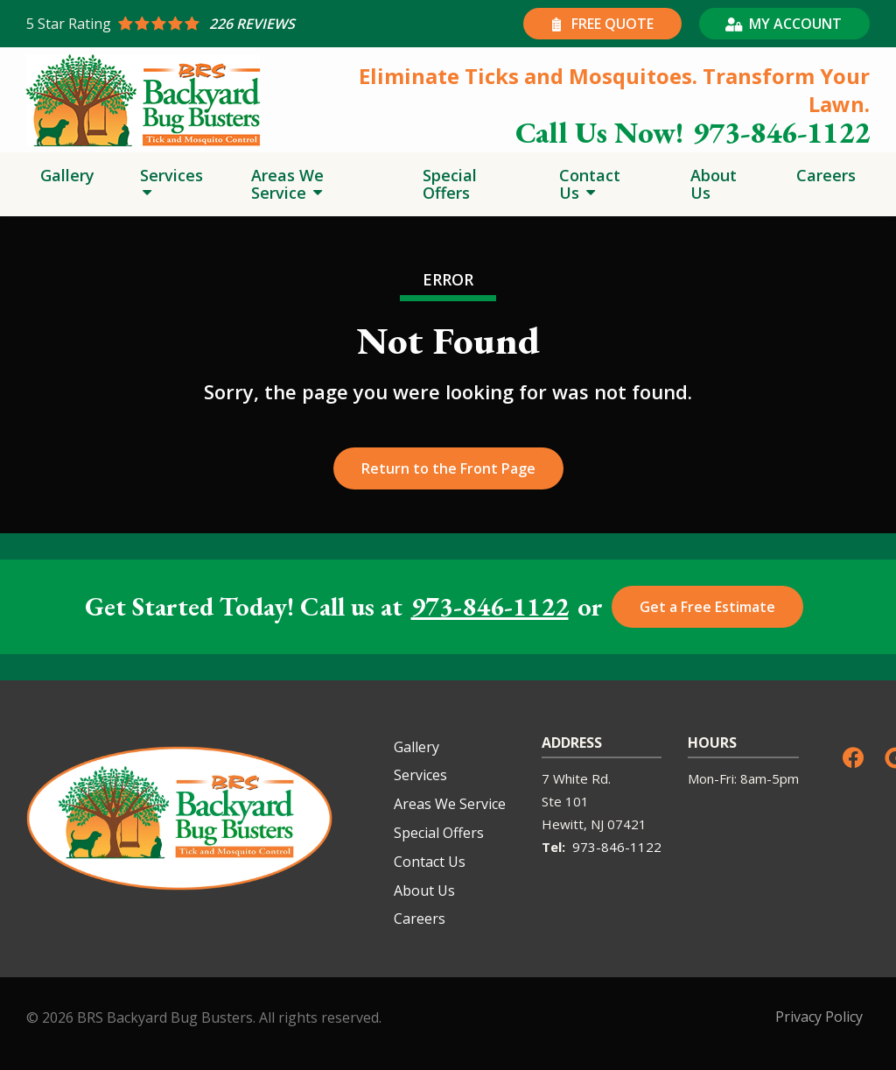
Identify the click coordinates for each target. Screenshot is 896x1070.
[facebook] (853, 756)
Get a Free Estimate (707, 606)
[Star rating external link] (237, 23)
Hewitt (563, 824)
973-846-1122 (490, 607)
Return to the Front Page (448, 468)
